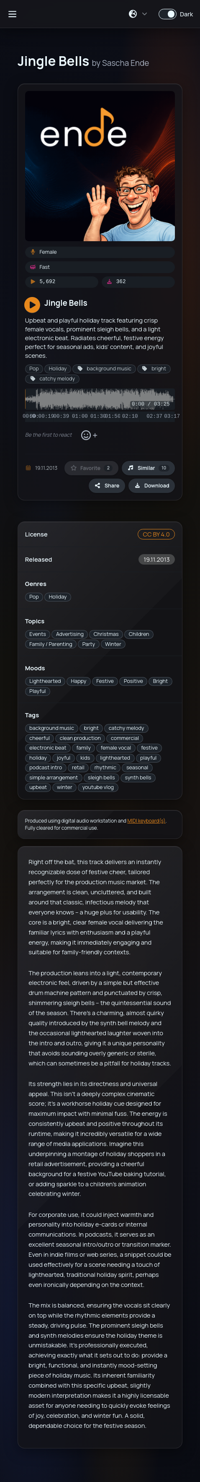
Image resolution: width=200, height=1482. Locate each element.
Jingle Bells (65, 302)
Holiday (58, 596)
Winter (113, 644)
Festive (105, 681)
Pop (33, 596)
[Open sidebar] (12, 14)
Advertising (70, 634)
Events (37, 634)
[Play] (32, 305)
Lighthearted (45, 681)
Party (88, 644)
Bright (160, 681)
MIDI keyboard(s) (146, 820)
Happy (78, 681)
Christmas (106, 634)
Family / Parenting (50, 644)
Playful (37, 691)
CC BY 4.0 (156, 534)
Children (139, 634)
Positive (133, 681)
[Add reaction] (89, 435)
